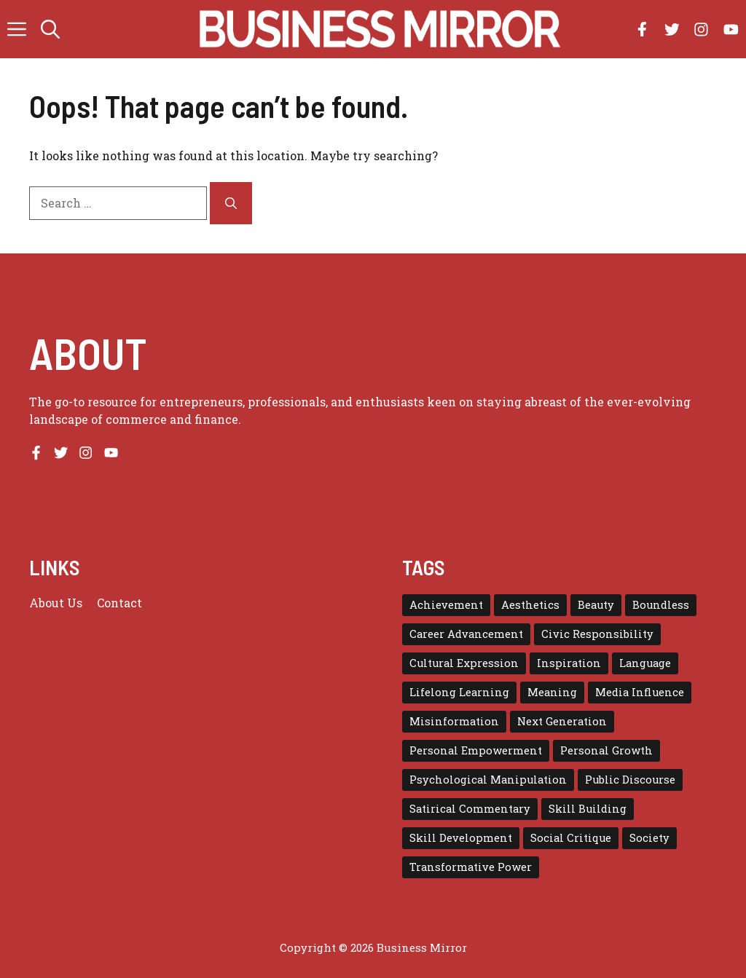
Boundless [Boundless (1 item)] (660, 605)
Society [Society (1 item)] (649, 838)
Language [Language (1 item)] (645, 663)
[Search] (231, 203)
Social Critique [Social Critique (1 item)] (570, 838)
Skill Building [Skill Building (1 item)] (588, 809)
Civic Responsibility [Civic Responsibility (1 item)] (597, 634)
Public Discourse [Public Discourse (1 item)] (630, 779)
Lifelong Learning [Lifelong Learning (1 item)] (459, 692)
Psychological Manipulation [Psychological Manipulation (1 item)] (488, 779)
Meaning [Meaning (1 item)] (552, 692)
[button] (50, 29)
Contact (119, 602)
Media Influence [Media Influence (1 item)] (639, 692)
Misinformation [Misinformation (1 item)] (454, 721)
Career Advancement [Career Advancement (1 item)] (466, 634)
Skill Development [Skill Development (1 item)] (460, 838)
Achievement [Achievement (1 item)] (446, 605)
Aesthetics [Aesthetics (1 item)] (530, 605)
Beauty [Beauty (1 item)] (596, 605)
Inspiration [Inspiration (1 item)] (569, 663)
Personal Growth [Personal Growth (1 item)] (606, 750)
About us (55, 602)
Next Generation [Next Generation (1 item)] (562, 721)
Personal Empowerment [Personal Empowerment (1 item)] (475, 750)
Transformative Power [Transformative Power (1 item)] (470, 867)
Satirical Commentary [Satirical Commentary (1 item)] (469, 809)
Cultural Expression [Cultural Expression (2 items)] (464, 663)
